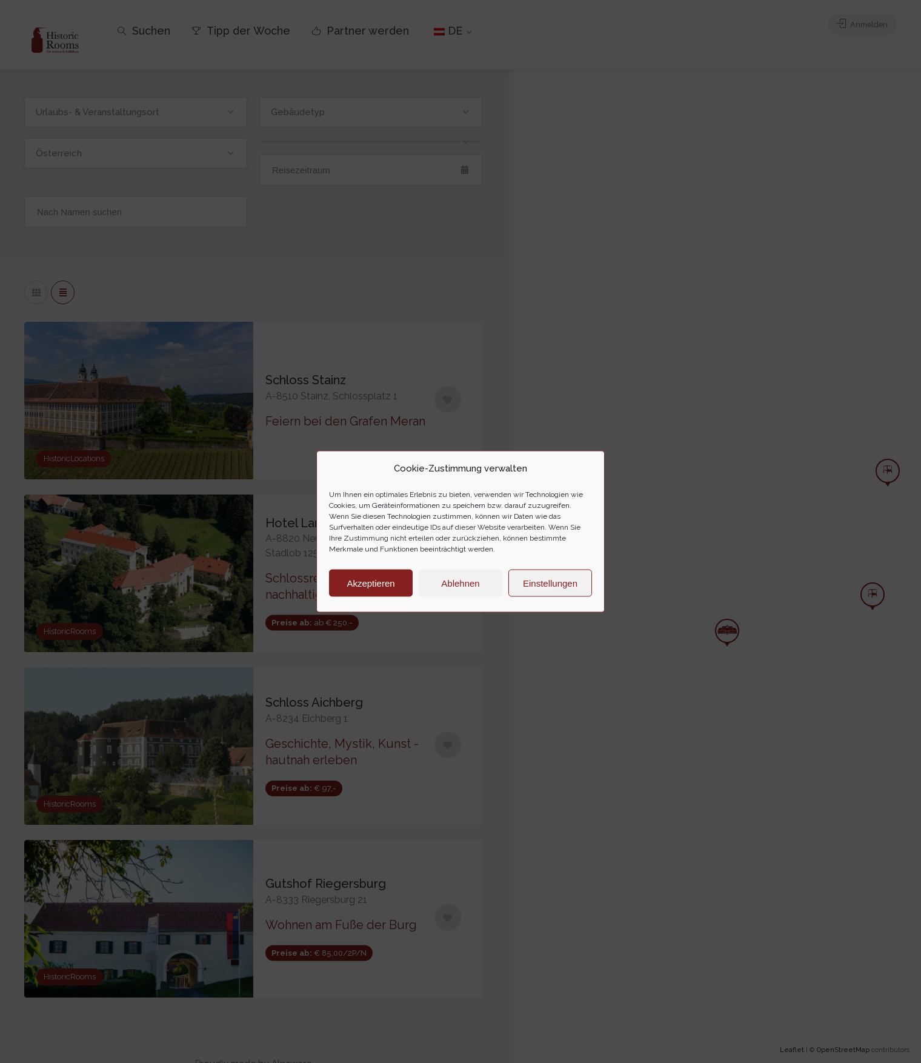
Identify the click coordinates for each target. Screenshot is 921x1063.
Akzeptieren (370, 583)
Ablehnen (460, 583)
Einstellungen (550, 583)
